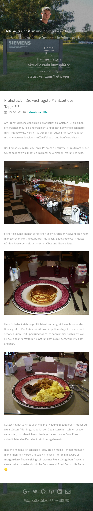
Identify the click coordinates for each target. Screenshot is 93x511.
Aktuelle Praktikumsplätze (49, 65)
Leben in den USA (37, 112)
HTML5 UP (64, 500)
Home (49, 48)
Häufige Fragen (49, 59)
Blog (49, 53)
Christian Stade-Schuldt (37, 500)
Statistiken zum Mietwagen (48, 76)
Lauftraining (48, 70)
